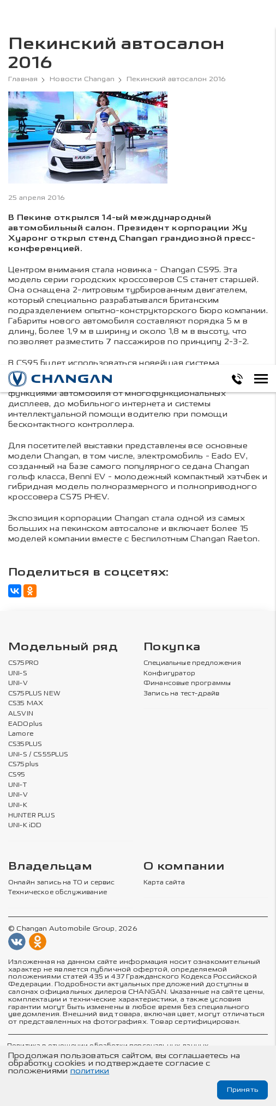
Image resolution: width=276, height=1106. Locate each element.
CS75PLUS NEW (34, 694)
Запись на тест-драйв (181, 694)
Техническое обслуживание (57, 892)
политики (90, 1071)
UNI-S (17, 673)
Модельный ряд (63, 647)
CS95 (17, 775)
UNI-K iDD (25, 825)
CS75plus (23, 764)
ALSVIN (20, 714)
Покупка (171, 647)
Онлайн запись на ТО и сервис (61, 882)
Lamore (21, 734)
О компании (183, 866)
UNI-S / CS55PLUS (38, 754)
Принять (242, 1089)
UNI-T (17, 785)
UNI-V (18, 683)
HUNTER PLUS (31, 815)
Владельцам (50, 866)
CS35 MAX (25, 703)
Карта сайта (164, 882)
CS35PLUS (25, 744)
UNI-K (17, 805)
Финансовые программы (187, 683)
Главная (23, 79)
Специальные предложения (192, 663)
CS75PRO (23, 663)
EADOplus (25, 724)
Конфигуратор (169, 673)
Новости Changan (82, 79)
